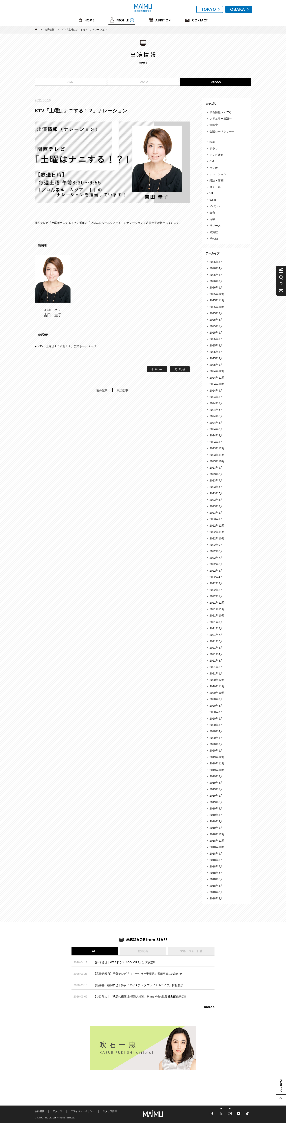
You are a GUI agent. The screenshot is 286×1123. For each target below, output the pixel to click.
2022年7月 (216, 557)
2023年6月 (216, 486)
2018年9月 (216, 853)
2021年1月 (216, 673)
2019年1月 (216, 827)
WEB (213, 200)
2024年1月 (216, 442)
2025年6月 (216, 332)
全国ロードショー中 (222, 131)
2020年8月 (216, 705)
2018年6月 (216, 872)
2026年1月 (216, 287)
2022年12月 (217, 525)
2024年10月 (217, 384)
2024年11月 (217, 377)
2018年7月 (216, 866)
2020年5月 (216, 724)
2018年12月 (217, 834)
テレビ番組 (216, 154)
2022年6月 (216, 564)
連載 (212, 219)
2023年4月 (216, 499)
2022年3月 (216, 583)
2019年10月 (217, 770)
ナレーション (218, 174)
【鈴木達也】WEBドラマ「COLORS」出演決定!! (124, 962)
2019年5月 (216, 802)
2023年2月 (216, 512)
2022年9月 (216, 544)
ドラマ (214, 148)
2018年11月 (217, 840)
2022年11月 (217, 532)
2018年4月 (216, 885)
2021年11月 (217, 609)
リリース (215, 225)
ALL (70, 81)
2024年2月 (216, 435)
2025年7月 (216, 326)
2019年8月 (216, 782)
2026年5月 (216, 261)
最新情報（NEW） (221, 112)
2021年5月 (216, 647)
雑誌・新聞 (216, 180)
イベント (215, 206)
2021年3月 (216, 660)
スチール (215, 187)
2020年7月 (216, 712)
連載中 (214, 124)
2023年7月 (216, 480)
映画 (212, 142)
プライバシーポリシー (82, 1111)
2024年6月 (216, 409)
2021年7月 (216, 634)
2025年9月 (216, 313)
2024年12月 (217, 371)
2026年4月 (216, 268)
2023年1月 (216, 519)
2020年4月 (216, 731)
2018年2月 (216, 898)
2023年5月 (216, 493)
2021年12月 (217, 602)
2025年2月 (216, 358)
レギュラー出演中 (221, 118)
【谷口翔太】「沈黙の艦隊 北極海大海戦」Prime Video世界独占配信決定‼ (139, 996)
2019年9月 (216, 776)
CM (212, 161)
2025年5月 (216, 339)
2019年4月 (216, 808)
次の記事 (122, 390)
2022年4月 (216, 577)
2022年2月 (216, 589)
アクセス (57, 1111)
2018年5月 (216, 879)
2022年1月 (216, 596)
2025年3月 (216, 351)
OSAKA (216, 81)
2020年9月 (216, 699)
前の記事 (101, 390)
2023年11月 (217, 454)
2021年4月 (216, 654)
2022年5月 (216, 570)
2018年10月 (217, 847)
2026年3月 (216, 274)
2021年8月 (216, 628)
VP (211, 193)
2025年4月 (216, 345)
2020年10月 (217, 692)
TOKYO (143, 81)
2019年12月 (217, 757)
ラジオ (214, 167)
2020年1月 (216, 750)
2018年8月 (216, 860)
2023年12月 (217, 448)
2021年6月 (216, 641)
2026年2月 (216, 281)
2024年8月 (216, 396)
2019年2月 (216, 821)
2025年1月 (216, 364)
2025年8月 (216, 319)
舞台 (212, 212)
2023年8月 (216, 474)
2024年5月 (216, 416)
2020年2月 (216, 744)
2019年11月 (217, 763)
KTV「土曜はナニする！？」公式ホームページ (67, 346)
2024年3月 (216, 429)
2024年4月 (216, 422)
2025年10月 (217, 307)
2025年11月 (217, 300)
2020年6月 (216, 718)
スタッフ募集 (110, 1111)
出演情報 (49, 29)
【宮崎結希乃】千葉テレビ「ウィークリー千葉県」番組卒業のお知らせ (137, 973)
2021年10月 (217, 615)
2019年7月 (216, 789)
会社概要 (39, 1111)
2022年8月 (216, 551)
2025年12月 (217, 294)
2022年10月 (217, 538)
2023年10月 (217, 461)
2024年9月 (216, 390)
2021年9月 (216, 622)
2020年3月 (216, 737)
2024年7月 (216, 403)
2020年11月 (217, 686)
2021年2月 (216, 667)
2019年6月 (216, 795)
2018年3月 (216, 892)
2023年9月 (216, 467)
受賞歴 (214, 232)
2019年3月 (216, 814)
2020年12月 (217, 679)
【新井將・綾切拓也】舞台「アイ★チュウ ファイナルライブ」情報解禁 (138, 985)
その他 (214, 238)
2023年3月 (216, 506)
